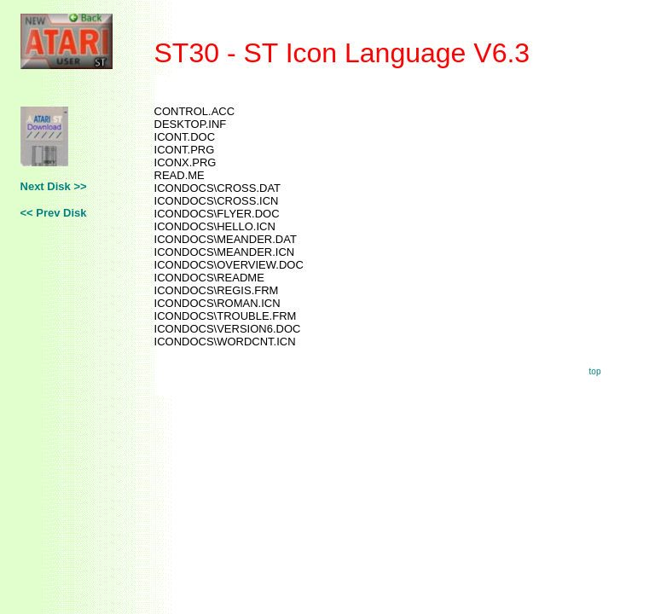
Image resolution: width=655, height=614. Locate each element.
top (595, 371)
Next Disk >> (53, 186)
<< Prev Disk (53, 212)
